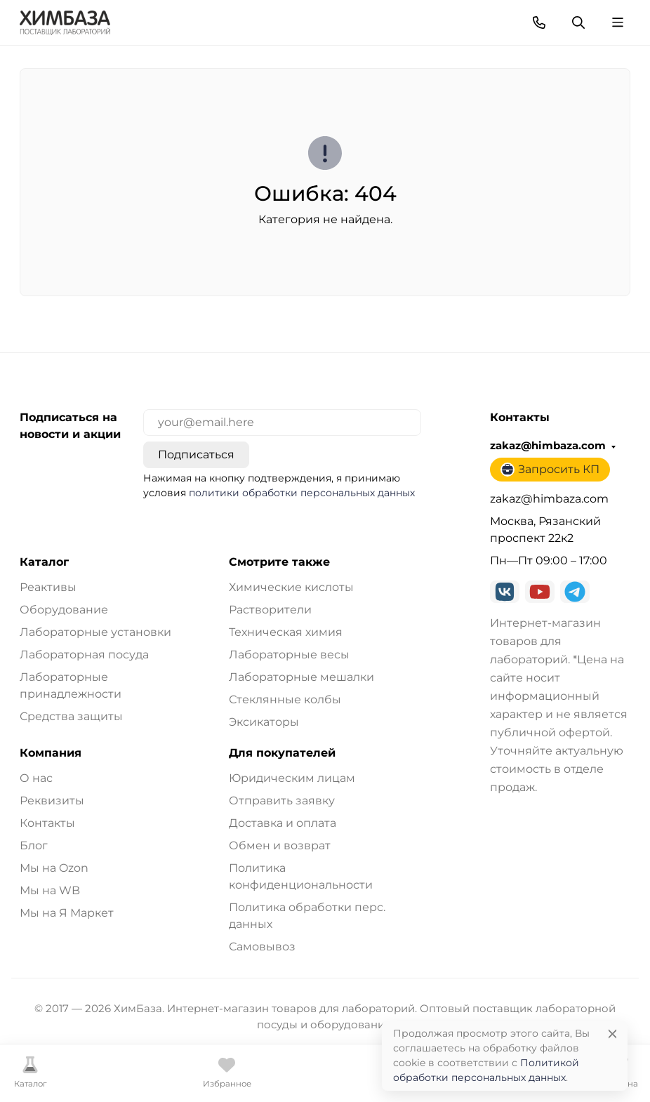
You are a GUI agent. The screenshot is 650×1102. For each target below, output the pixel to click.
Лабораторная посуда (84, 654)
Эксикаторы (264, 722)
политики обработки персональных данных (302, 492)
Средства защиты (71, 716)
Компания (50, 753)
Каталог (44, 562)
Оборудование (64, 609)
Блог (34, 845)
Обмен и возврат (280, 845)
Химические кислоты (291, 587)
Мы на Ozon (54, 868)
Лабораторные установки (95, 632)
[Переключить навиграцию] (617, 22)
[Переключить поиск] (578, 22)
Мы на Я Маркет (67, 913)
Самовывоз (262, 946)
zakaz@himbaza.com (548, 445)
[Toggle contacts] (539, 22)
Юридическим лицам (292, 778)
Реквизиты (52, 800)
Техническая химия (286, 632)
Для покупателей (282, 753)
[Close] (612, 1033)
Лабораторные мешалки (301, 677)
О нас (36, 778)
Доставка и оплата (282, 823)
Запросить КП (549, 470)
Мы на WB (50, 890)
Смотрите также (279, 562)
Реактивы (48, 587)
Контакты (47, 823)
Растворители (270, 609)
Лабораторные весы (289, 654)
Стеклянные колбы (285, 699)
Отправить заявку (282, 800)
